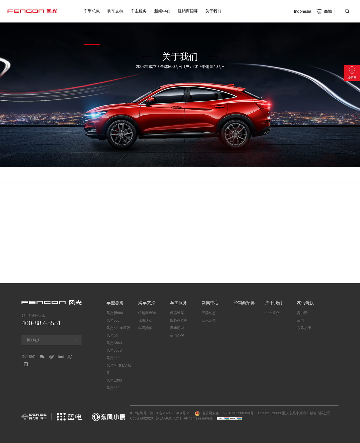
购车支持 (115, 11)
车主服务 (139, 11)
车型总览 (92, 11)
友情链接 (92, 33)
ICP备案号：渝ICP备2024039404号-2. (160, 413)
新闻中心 (162, 11)
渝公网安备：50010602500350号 (224, 413)
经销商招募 (188, 11)
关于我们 (213, 11)
